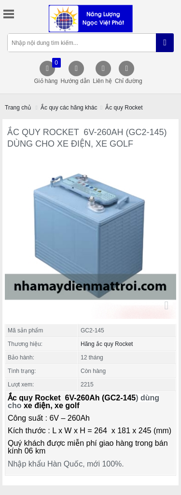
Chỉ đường (128, 81)
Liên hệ (102, 81)
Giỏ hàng (46, 71)
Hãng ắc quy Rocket (107, 344)
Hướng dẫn (75, 81)
